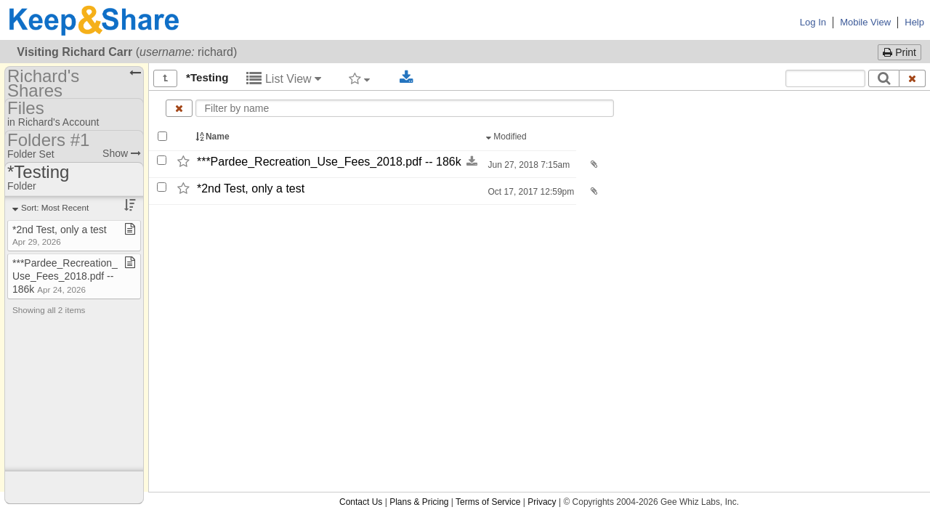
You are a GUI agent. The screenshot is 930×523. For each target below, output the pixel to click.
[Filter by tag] (359, 78)
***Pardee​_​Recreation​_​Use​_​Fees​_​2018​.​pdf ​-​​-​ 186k (65, 276)
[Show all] (165, 78)
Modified (507, 136)
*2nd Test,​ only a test (250, 188)
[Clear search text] (912, 78)
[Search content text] (825, 78)
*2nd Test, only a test (59, 235)
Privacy (541, 502)
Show (121, 153)
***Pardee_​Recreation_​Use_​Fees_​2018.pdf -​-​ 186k (329, 161)
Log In (813, 22)
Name (213, 136)
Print (899, 52)
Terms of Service (488, 502)
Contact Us (360, 502)
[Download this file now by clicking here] (471, 161)
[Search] (883, 78)
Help (914, 22)
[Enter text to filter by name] (405, 108)
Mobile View (865, 22)
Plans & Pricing (418, 502)
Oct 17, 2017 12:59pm (529, 192)
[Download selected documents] (406, 78)
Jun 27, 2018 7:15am (527, 165)
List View (283, 79)
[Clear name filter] (179, 108)
